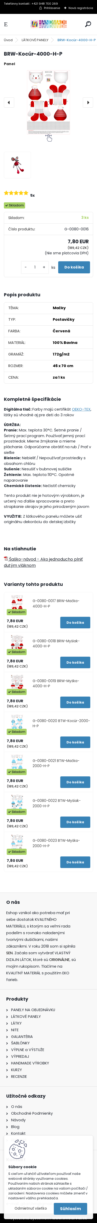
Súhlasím (70, 1209)
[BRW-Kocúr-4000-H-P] (48, 102)
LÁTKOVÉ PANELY (35, 40)
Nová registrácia (81, 8)
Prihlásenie (52, 8)
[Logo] (49, 24)
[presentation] (9, 102)
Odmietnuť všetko (30, 1208)
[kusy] (35, 267)
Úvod (8, 40)
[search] (88, 24)
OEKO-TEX (81, 409)
